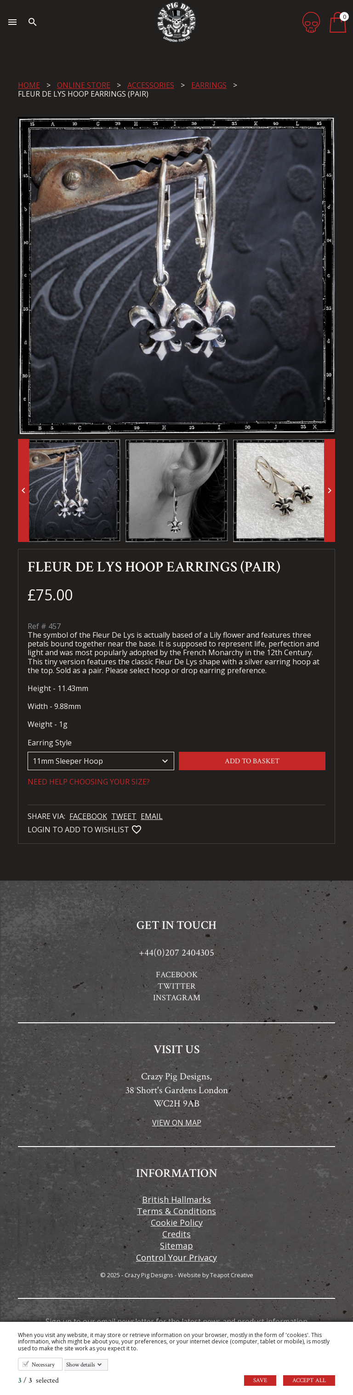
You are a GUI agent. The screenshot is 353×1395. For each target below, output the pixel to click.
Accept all (309, 1380)
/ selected (38, 1380)
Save (260, 1380)
